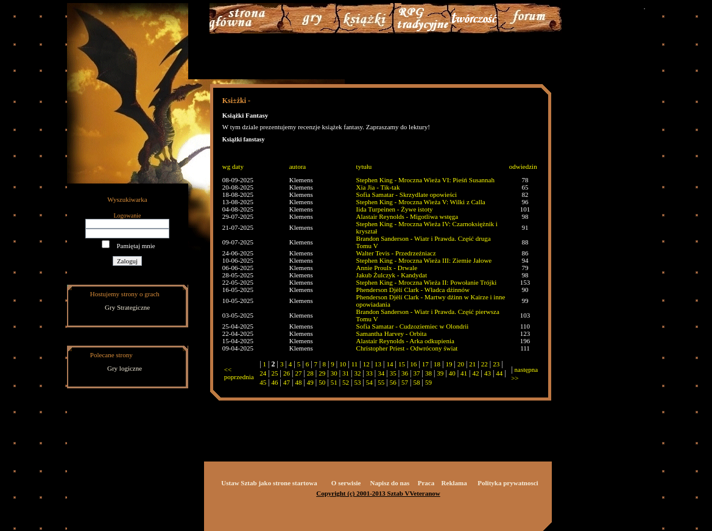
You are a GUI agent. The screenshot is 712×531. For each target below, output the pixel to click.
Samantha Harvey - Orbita (391, 333)
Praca (426, 482)
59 (428, 382)
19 (449, 364)
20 (460, 364)
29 (322, 373)
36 (404, 373)
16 (413, 364)
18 (437, 364)
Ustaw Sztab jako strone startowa (269, 482)
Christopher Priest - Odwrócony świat (407, 348)
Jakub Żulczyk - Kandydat (391, 275)
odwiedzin (523, 166)
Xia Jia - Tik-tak (378, 187)
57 (404, 382)
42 (476, 373)
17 (425, 364)
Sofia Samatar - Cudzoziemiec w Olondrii (412, 326)
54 (369, 382)
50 (322, 382)
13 (378, 364)
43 (487, 373)
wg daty (233, 166)
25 (275, 373)
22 (484, 364)
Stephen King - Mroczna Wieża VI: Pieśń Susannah (425, 180)
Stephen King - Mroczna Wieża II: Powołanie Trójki (426, 282)
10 (342, 364)
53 (357, 382)
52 (345, 382)
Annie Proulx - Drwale (387, 267)
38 (428, 373)
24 (262, 373)
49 (310, 382)
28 (310, 373)
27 (298, 373)
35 (393, 373)
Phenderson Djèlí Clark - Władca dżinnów (413, 289)
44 (499, 373)
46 (275, 382)
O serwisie (346, 482)
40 (452, 373)
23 (496, 364)
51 (334, 382)
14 (389, 364)
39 (440, 373)
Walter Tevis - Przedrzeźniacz (396, 253)
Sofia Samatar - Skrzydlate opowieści (406, 194)
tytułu (364, 166)
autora (297, 166)
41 (463, 373)
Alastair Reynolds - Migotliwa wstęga (407, 216)
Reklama (454, 482)
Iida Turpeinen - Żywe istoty (394, 209)
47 (286, 382)
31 (345, 373)
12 (366, 364)
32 (357, 373)
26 (286, 373)
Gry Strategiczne (127, 307)
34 (381, 373)
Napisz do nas (390, 482)
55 (381, 382)
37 (416, 373)
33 (369, 373)
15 (401, 364)
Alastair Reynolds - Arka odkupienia (405, 340)
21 (472, 364)
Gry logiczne (124, 368)
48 (298, 382)
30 (334, 373)
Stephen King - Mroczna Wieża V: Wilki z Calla (420, 201)
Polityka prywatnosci (508, 482)
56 (393, 382)
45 (262, 382)
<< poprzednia (239, 373)
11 (354, 364)
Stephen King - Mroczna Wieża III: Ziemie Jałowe (424, 260)
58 (416, 382)
